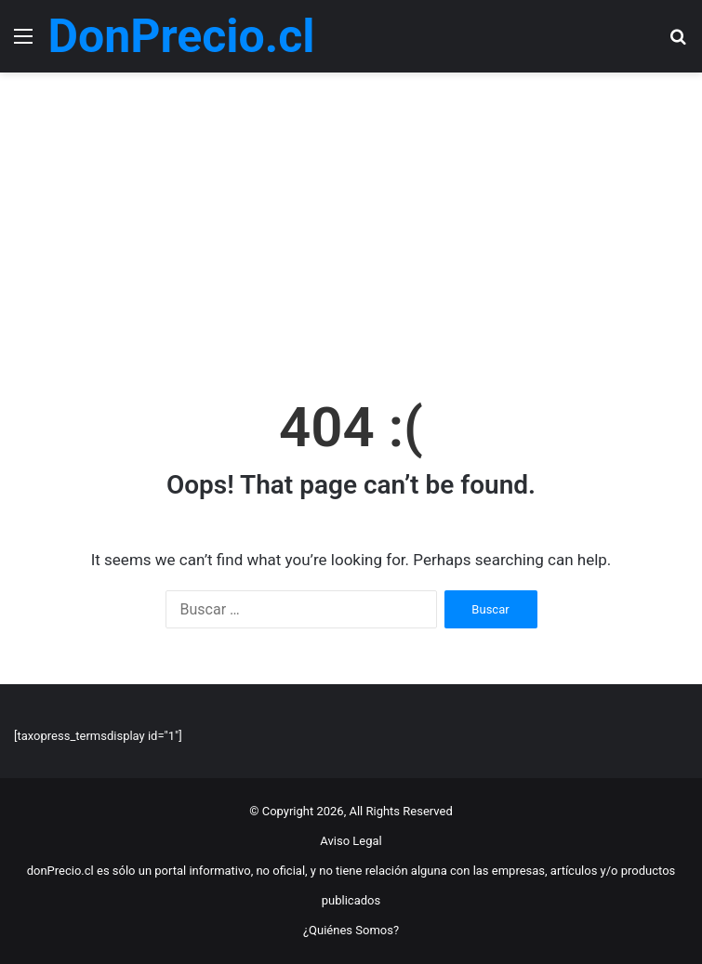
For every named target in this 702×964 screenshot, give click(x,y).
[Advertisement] (351, 230)
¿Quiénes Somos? (351, 930)
